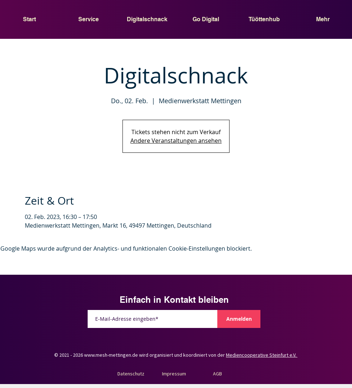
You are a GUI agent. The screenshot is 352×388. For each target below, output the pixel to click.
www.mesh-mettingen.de (111, 355)
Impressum (174, 373)
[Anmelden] (238, 319)
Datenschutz (130, 373)
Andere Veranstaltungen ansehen (176, 141)
